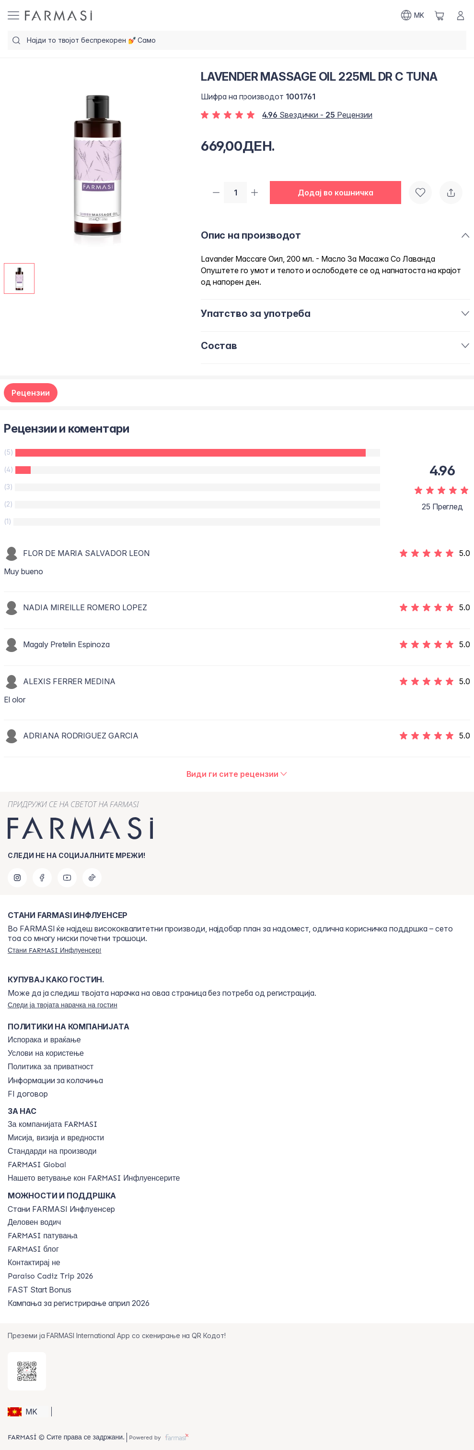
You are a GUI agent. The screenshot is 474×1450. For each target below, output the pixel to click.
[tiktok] (92, 877)
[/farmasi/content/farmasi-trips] (43, 1236)
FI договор (28, 1094)
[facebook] (42, 877)
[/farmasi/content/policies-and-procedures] (50, 1067)
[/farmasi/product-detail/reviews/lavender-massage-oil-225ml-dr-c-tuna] (237, 775)
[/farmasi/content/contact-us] (34, 1263)
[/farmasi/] (58, 15)
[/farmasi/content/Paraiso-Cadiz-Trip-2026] (50, 1276)
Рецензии (31, 394)
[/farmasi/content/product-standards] (52, 1151)
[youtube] (67, 877)
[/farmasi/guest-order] (62, 1005)
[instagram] (17, 877)
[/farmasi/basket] (439, 15)
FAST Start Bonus (39, 1289)
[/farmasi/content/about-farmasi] (52, 1124)
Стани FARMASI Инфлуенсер (61, 1209)
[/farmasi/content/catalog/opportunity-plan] (34, 1222)
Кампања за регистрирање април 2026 (79, 1303)
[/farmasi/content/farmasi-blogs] (33, 1249)
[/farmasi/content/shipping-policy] (44, 1040)
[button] (339, 193)
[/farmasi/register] (54, 950)
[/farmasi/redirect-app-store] (27, 1371)
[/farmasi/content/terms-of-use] (46, 1053)
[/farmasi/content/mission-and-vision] (56, 1138)
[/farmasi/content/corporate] (37, 1165)
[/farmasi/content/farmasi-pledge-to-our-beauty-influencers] (94, 1178)
